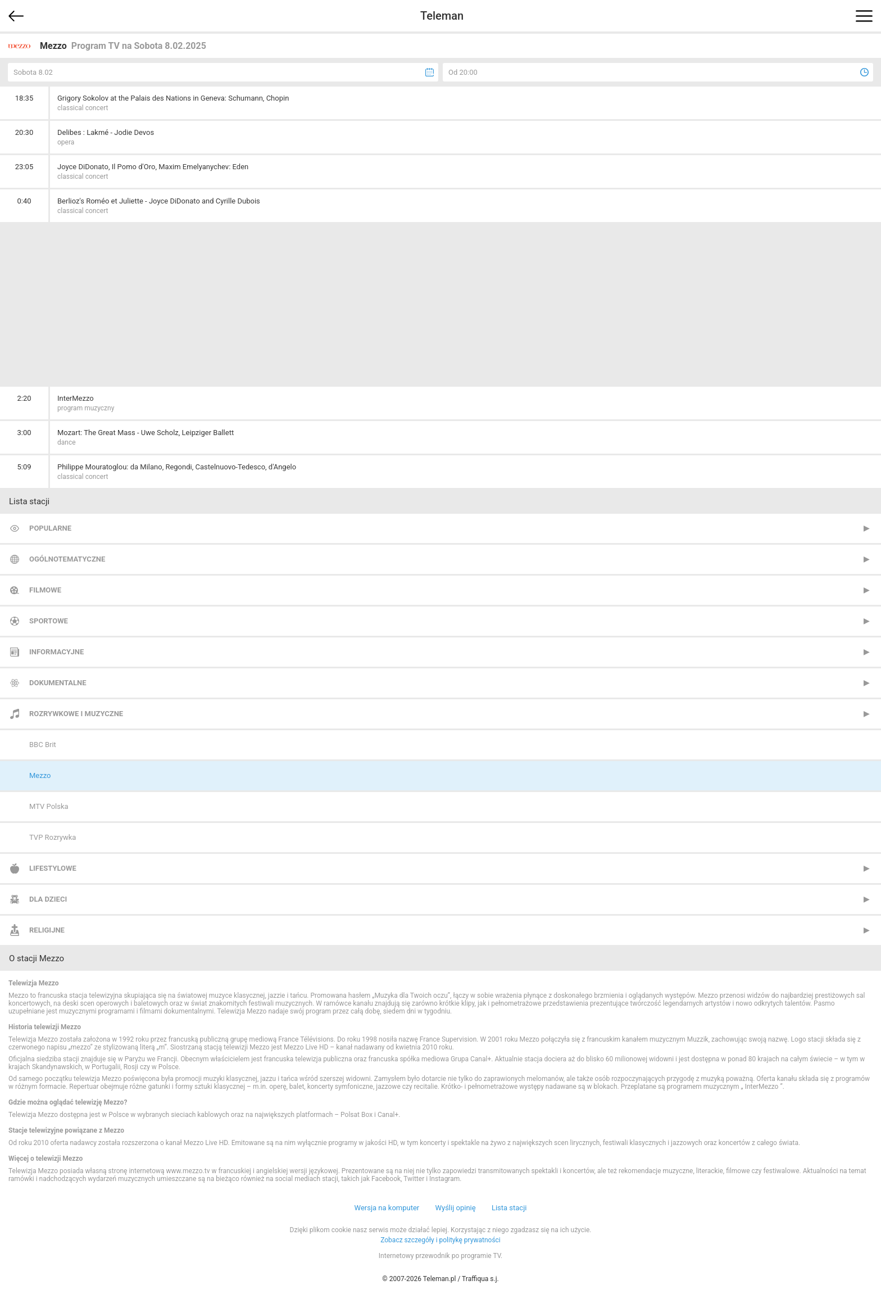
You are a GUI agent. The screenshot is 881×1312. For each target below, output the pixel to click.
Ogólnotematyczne (67, 559)
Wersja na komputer (387, 1208)
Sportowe (48, 621)
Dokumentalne (58, 682)
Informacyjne (56, 652)
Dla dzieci (48, 899)
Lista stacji (509, 1208)
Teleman (442, 15)
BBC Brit (42, 744)
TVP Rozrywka (52, 837)
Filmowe (45, 590)
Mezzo (40, 775)
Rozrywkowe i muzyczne (76, 713)
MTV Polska (49, 806)
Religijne (47, 930)
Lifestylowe (52, 868)
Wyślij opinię (455, 1208)
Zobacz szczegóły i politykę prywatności (440, 1240)
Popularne (50, 528)
